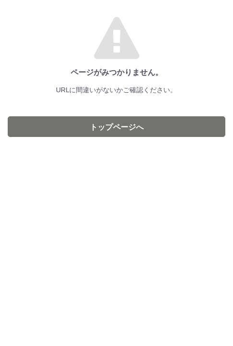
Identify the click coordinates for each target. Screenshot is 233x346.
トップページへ (117, 127)
